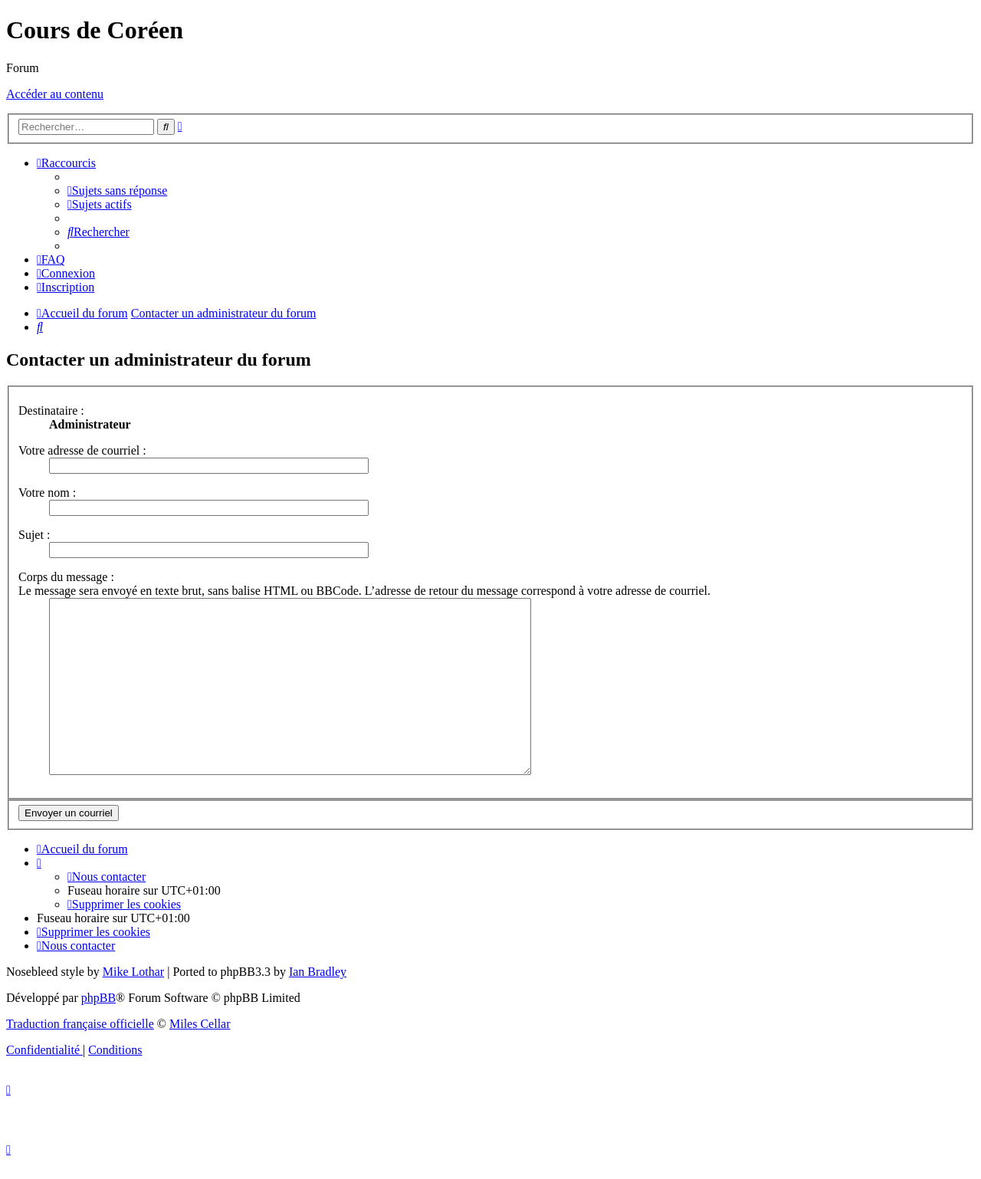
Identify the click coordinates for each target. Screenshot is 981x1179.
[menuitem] (117, 190)
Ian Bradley (317, 987)
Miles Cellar (200, 1039)
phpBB (98, 1013)
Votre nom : (47, 492)
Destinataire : (51, 410)
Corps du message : (66, 576)
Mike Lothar (133, 987)
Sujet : (34, 534)
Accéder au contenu (54, 93)
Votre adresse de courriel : (82, 450)
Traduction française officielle (80, 1039)
